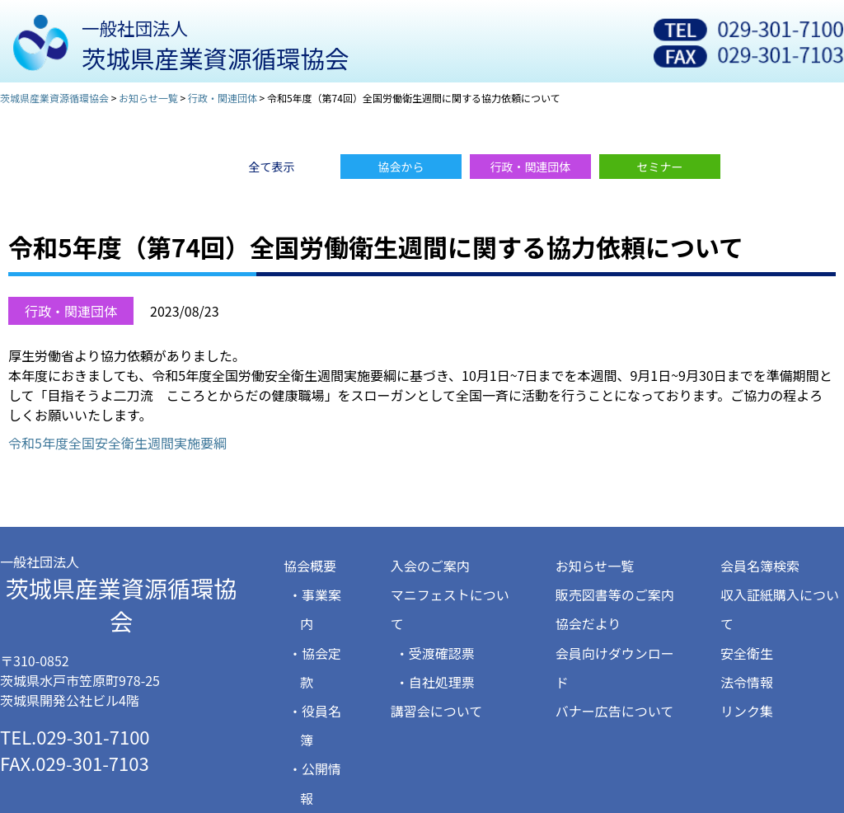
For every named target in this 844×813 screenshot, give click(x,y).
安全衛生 (746, 653)
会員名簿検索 (759, 566)
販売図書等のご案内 (615, 594)
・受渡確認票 (435, 653)
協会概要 (310, 566)
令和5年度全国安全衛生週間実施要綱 (117, 443)
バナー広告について (615, 711)
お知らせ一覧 (595, 566)
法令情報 (746, 682)
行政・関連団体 (71, 311)
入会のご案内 (430, 566)
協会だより (588, 623)
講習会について (437, 711)
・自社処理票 (435, 682)
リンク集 (746, 711)
